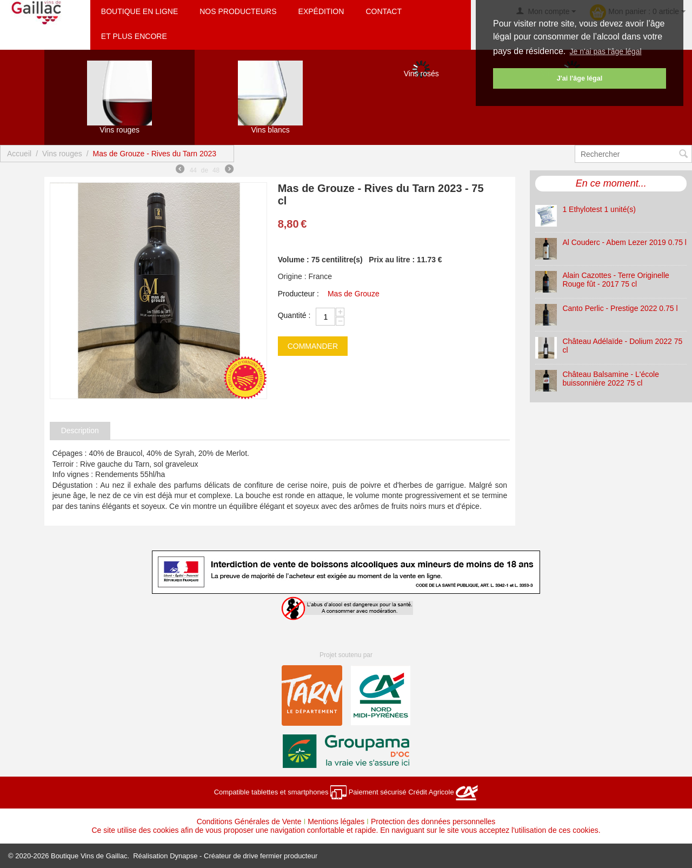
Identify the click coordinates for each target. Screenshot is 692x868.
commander (313, 346)
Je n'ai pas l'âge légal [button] (606, 51)
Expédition (321, 11)
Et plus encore (134, 36)
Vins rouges (62, 153)
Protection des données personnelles (433, 821)
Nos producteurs (237, 11)
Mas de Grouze (354, 293)
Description (80, 430)
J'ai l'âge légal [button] (579, 78)
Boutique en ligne (139, 11)
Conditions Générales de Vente (249, 821)
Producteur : (298, 293)
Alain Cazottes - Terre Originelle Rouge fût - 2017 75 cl (615, 279)
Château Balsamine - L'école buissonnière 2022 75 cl (610, 378)
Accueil (19, 153)
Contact (383, 11)
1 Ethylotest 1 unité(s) (598, 209)
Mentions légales (336, 821)
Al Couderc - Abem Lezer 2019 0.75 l (624, 242)
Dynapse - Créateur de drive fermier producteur (243, 856)
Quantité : (294, 315)
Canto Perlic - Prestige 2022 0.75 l (619, 308)
